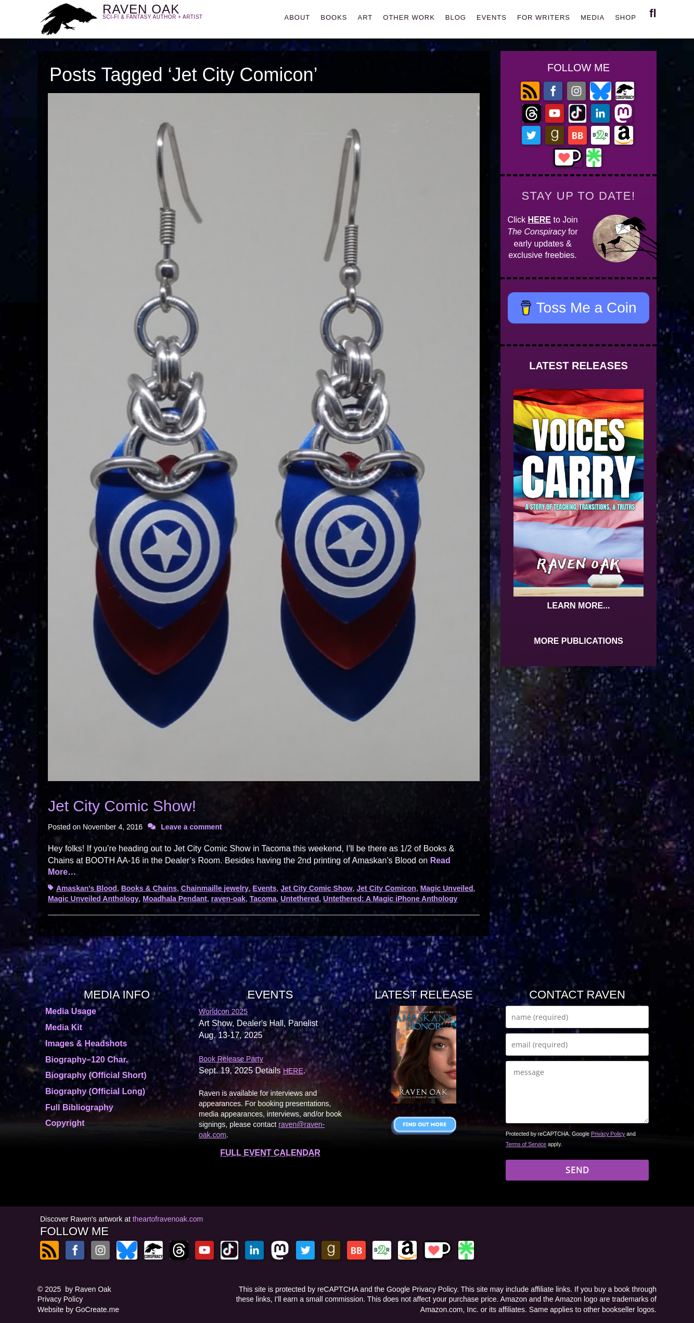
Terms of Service (526, 1144)
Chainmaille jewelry (215, 888)
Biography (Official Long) (95, 1091)
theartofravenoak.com (168, 1219)
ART (365, 17)
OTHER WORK (409, 17)
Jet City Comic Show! (122, 805)
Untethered (299, 898)
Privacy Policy (608, 1134)
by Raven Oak (88, 1289)
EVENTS (492, 17)
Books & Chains (149, 888)
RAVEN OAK (167, 16)
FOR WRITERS (543, 17)
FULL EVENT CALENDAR (270, 1152)
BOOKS (333, 17)
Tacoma (263, 898)
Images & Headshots (86, 1043)
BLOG (455, 17)
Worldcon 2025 (223, 1011)
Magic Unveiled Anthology (93, 898)
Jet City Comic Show (316, 888)
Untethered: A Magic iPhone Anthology (390, 898)
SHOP (625, 17)
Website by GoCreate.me (78, 1309)
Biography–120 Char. (86, 1059)
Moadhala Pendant (175, 898)
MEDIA (593, 17)
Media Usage (70, 1011)
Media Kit (63, 1027)
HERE (539, 219)
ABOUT (297, 17)
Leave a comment (191, 827)
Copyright (65, 1123)
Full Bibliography (79, 1107)
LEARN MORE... (578, 605)
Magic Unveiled (446, 888)
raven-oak (228, 898)
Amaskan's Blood (86, 888)
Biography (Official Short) (96, 1075)
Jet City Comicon (386, 888)
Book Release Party (231, 1059)
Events (265, 888)
